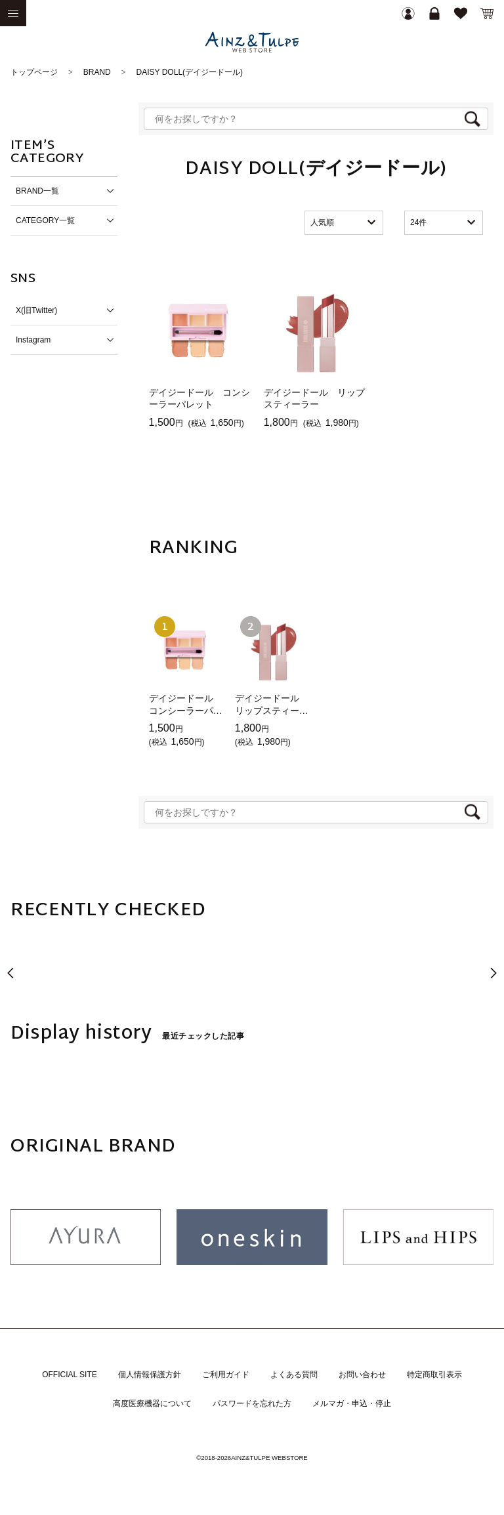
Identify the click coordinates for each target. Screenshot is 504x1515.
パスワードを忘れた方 (252, 1403)
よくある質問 (294, 1374)
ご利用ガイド (225, 1374)
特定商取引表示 (434, 1374)
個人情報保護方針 (149, 1374)
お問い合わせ (362, 1374)
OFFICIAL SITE (69, 1374)
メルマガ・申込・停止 (351, 1403)
